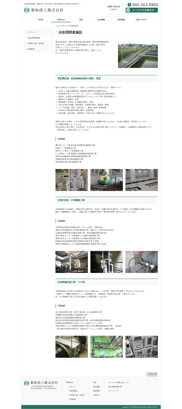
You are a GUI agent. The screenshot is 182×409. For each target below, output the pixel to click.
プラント (31, 32)
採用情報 (121, 19)
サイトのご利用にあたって (118, 382)
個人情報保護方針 (115, 387)
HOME (41, 19)
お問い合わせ (141, 19)
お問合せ (96, 395)
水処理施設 (73, 391)
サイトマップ (113, 391)
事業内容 (61, 19)
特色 (81, 19)
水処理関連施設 (33, 38)
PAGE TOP (153, 374)
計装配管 (31, 49)
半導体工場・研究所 (35, 43)
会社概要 (101, 19)
